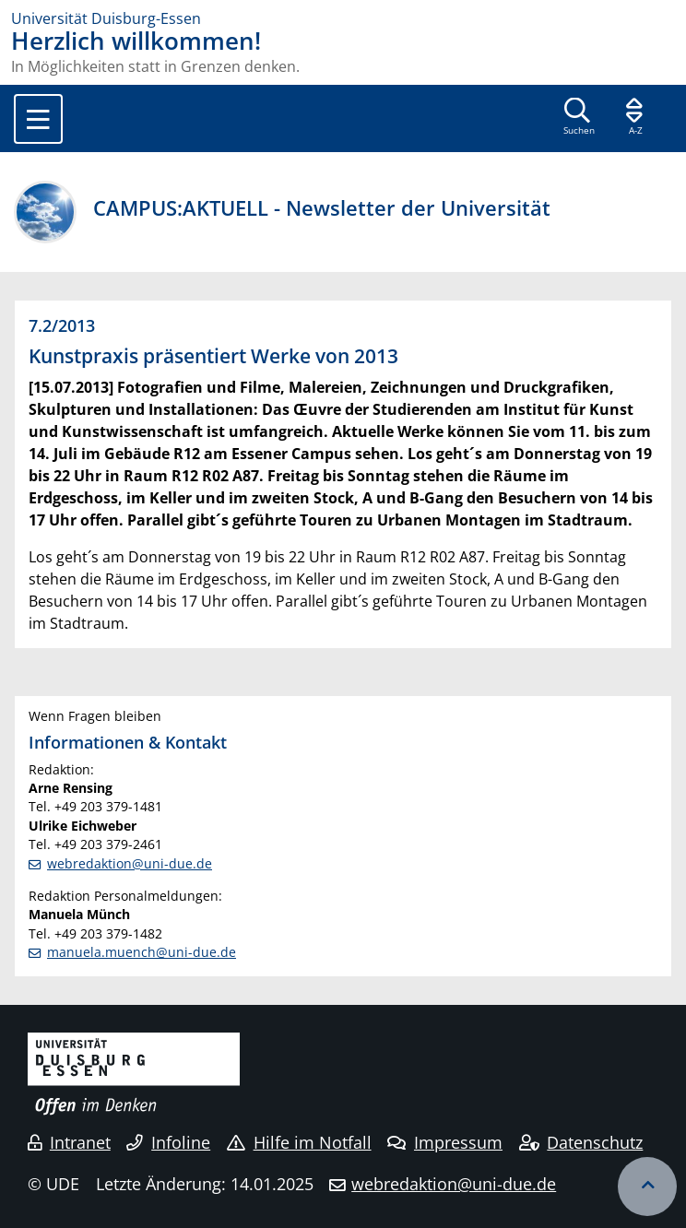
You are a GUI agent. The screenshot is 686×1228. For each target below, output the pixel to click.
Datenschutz (581, 1142)
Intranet (69, 1142)
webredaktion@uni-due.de (129, 863)
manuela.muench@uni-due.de (141, 952)
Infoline (168, 1142)
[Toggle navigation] (38, 119)
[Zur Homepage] (343, 18)
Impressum (445, 1142)
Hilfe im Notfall (299, 1142)
